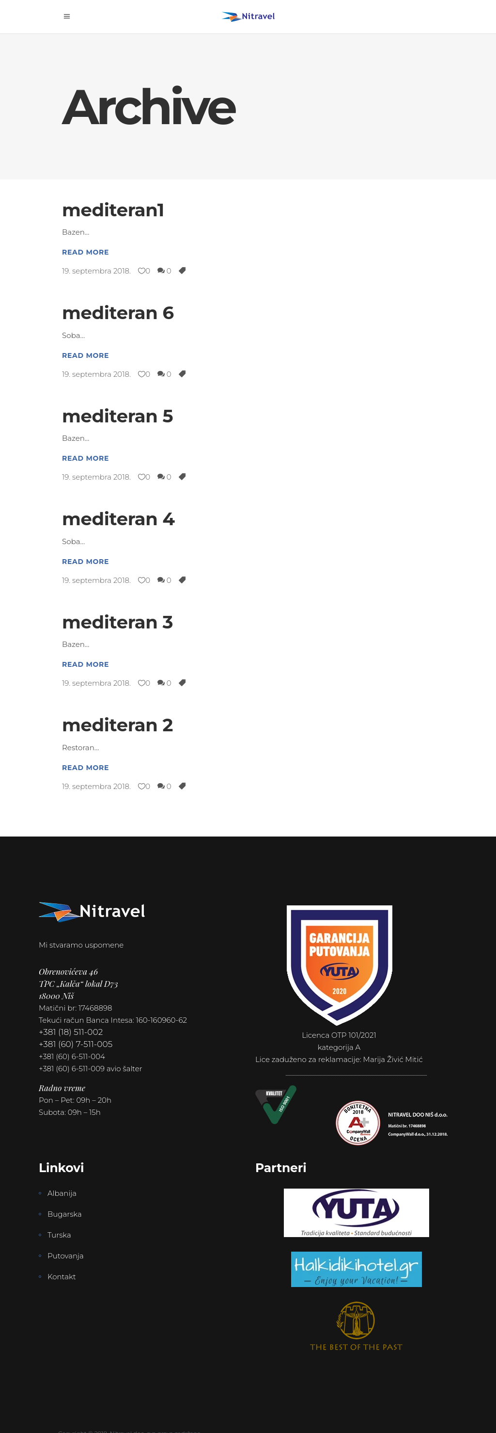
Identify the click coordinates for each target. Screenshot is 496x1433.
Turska (59, 1235)
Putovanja (65, 1255)
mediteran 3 (117, 622)
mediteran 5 (117, 416)
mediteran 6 (118, 312)
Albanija (62, 1193)
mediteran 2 (117, 725)
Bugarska (64, 1214)
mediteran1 (113, 210)
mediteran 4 (118, 519)
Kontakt (61, 1276)
